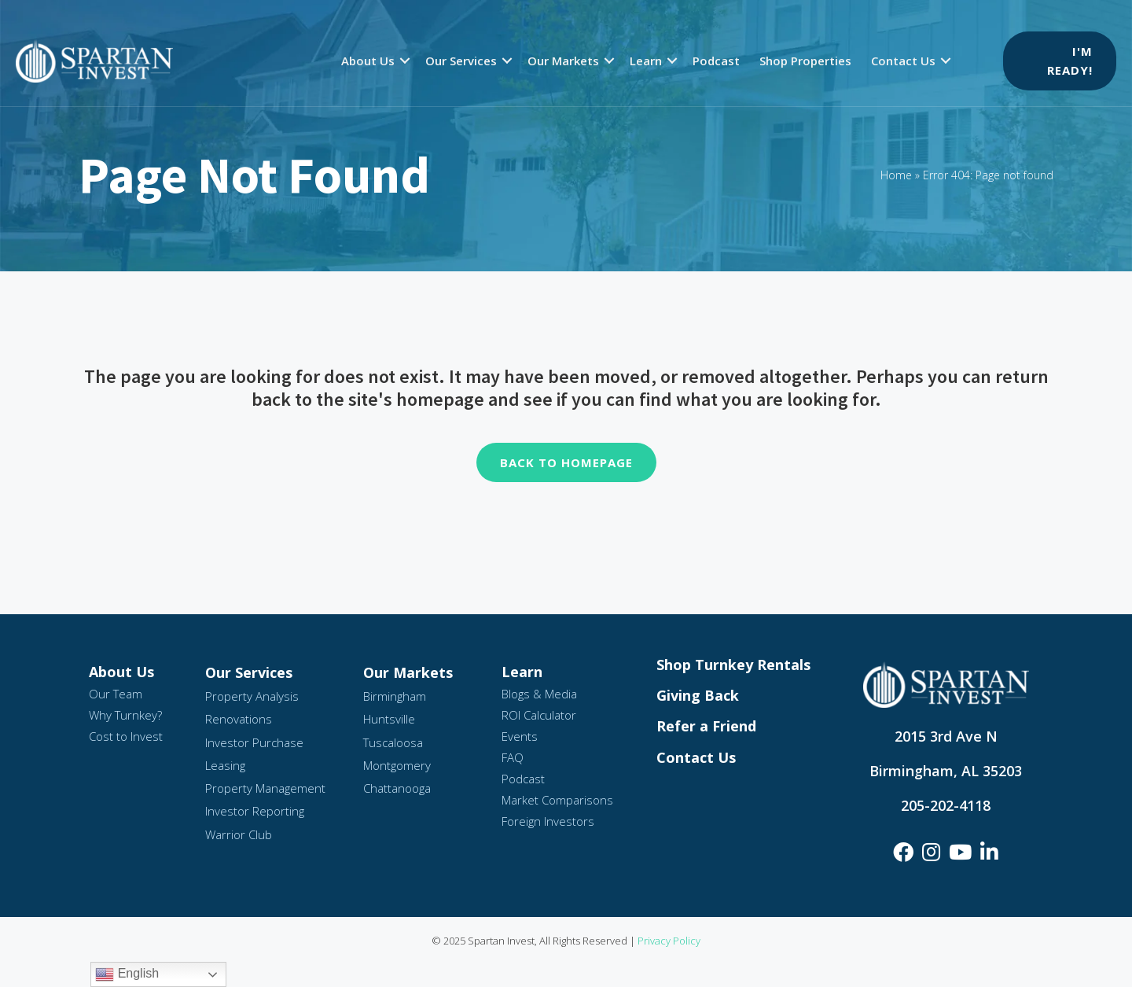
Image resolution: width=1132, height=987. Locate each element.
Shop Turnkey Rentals (733, 664)
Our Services (461, 60)
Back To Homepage (566, 462)
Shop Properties (805, 60)
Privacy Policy (669, 941)
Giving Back (697, 695)
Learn (646, 60)
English (127, 974)
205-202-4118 (945, 805)
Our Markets (563, 60)
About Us (368, 60)
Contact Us (903, 60)
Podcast (716, 60)
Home (896, 175)
